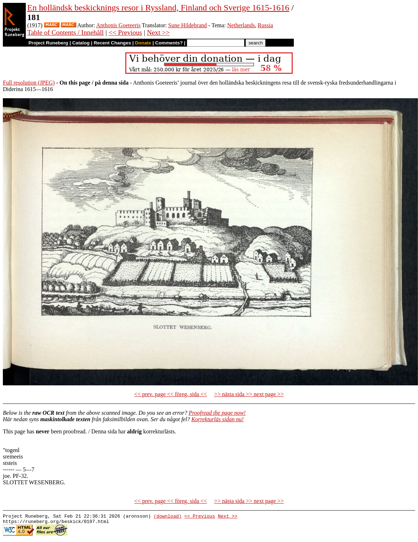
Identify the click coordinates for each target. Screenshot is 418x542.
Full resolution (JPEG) (29, 83)
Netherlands (241, 25)
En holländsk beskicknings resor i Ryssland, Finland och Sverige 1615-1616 (158, 7)
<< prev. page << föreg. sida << (170, 394)
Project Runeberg (48, 43)
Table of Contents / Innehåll (65, 32)
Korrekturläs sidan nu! (217, 419)
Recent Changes (112, 43)
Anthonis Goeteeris (118, 25)
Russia (265, 25)
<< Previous (125, 32)
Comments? (169, 43)
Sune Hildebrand (187, 25)
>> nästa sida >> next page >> (249, 394)
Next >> (158, 32)
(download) (167, 517)
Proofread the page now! (217, 413)
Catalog (81, 43)
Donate (143, 43)
